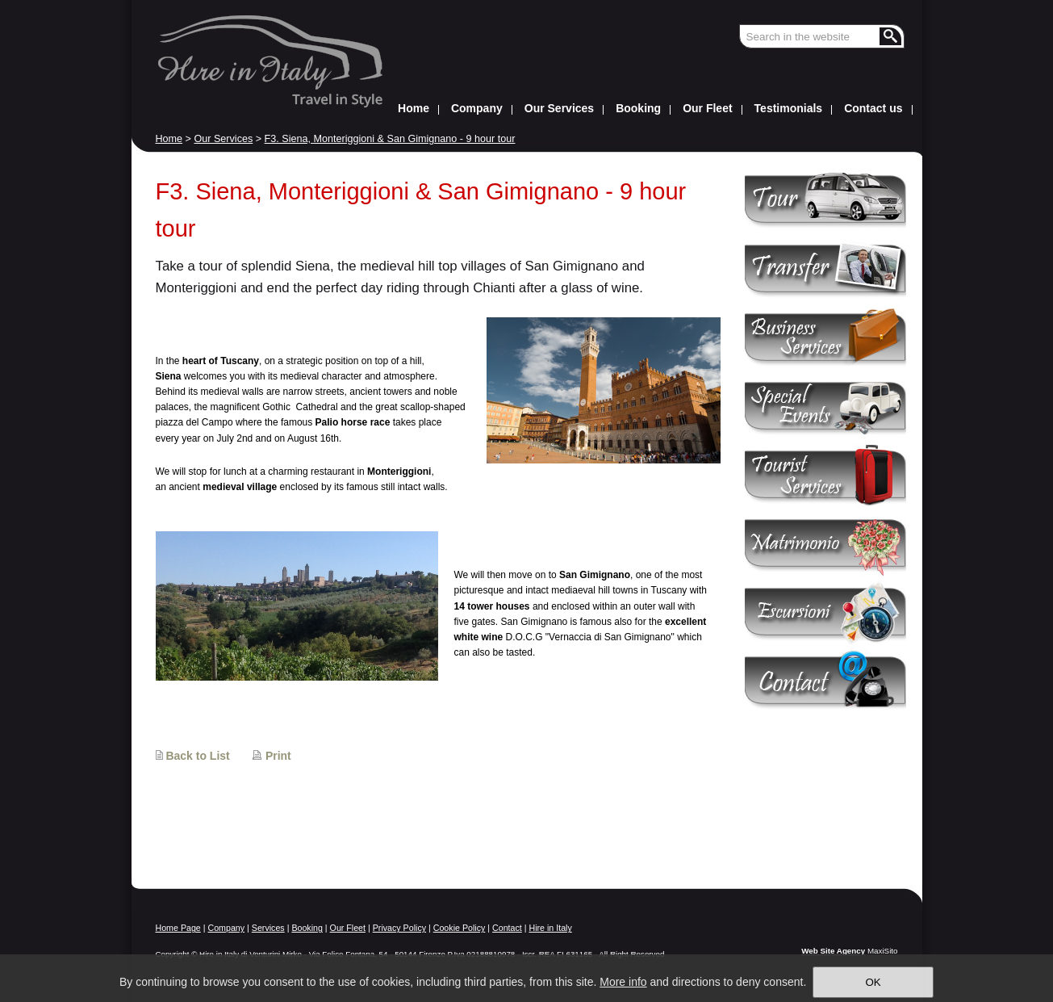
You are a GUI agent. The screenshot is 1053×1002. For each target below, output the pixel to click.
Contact (507, 928)
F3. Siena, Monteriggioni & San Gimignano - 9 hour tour (390, 139)
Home (169, 139)
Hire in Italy (550, 928)
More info (623, 981)
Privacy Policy (399, 928)
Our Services (223, 139)
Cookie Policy (459, 928)
